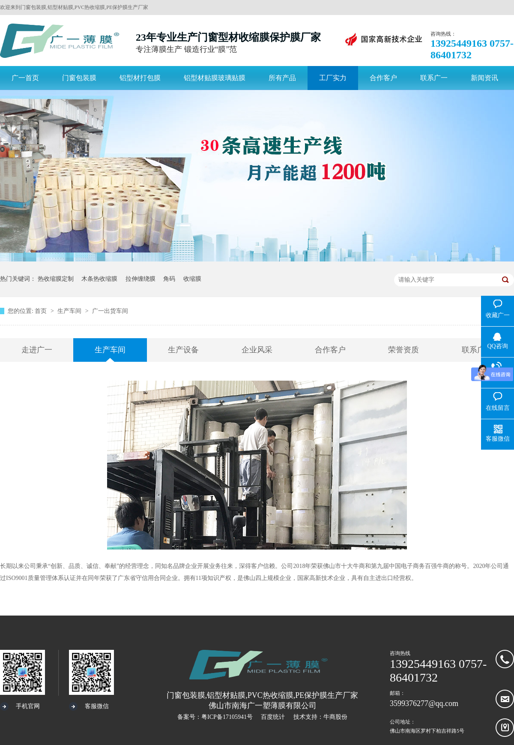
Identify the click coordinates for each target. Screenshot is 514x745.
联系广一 (477, 349)
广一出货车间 (110, 311)
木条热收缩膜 (99, 279)
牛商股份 (335, 717)
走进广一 (36, 349)
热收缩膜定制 (56, 279)
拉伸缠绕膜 (140, 279)
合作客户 (330, 349)
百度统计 (273, 717)
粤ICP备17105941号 (227, 717)
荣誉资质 (403, 349)
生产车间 (70, 311)
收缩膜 (192, 279)
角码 (169, 279)
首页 (41, 311)
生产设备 (183, 349)
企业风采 (257, 349)
